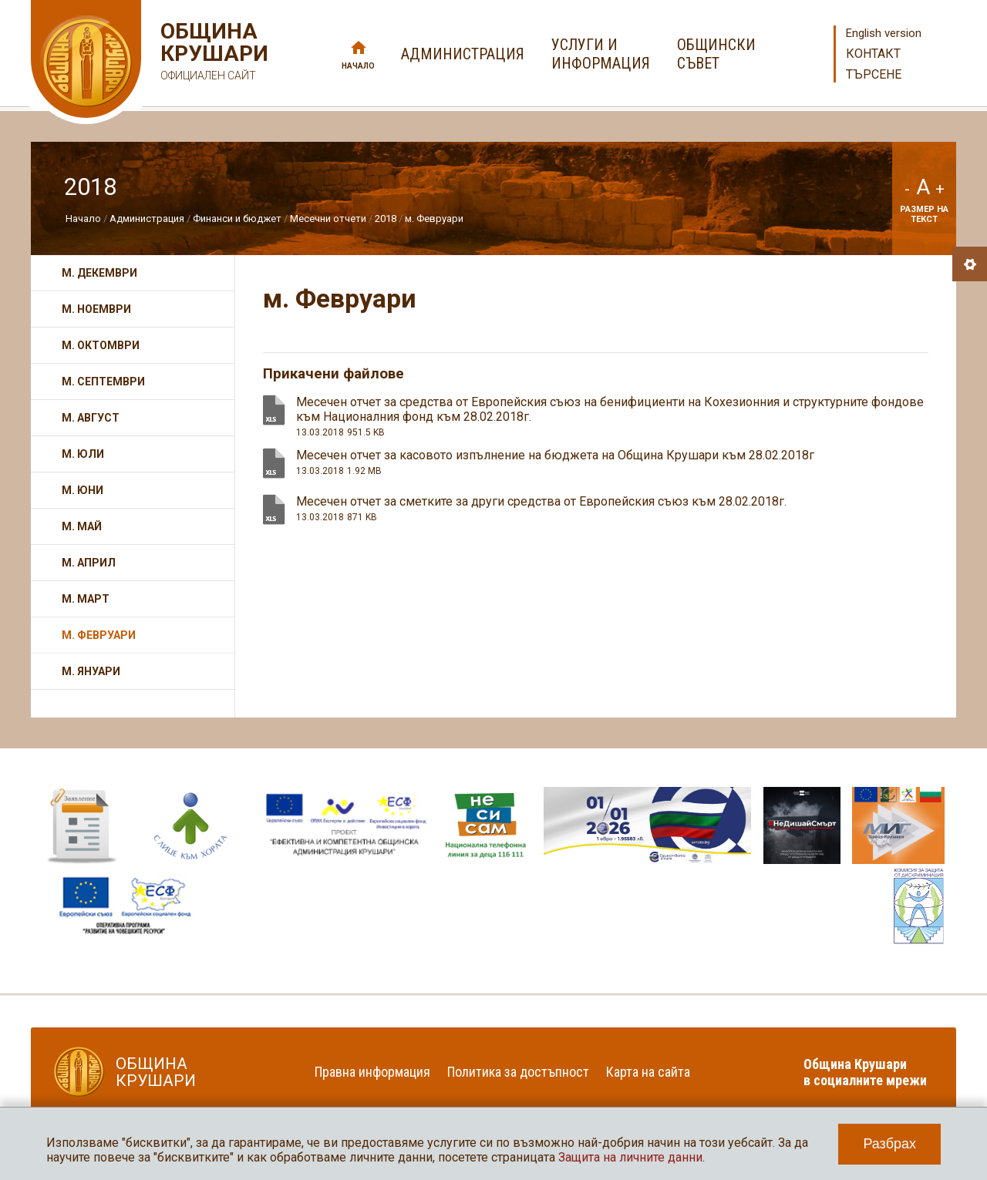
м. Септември (103, 381)
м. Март (85, 599)
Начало (358, 66)
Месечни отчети (328, 218)
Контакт (873, 53)
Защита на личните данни (630, 1157)
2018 (385, 218)
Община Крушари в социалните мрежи (865, 1072)
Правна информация (372, 1072)
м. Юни (82, 490)
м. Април (89, 562)
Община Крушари (212, 53)
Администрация (146, 218)
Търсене (873, 74)
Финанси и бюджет (237, 218)
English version (883, 33)
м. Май (82, 526)
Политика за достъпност (518, 1072)
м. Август (91, 418)
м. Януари (91, 671)
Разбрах (889, 1143)
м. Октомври (101, 345)
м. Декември (99, 273)
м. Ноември (96, 309)
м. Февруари (434, 218)
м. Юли (83, 454)
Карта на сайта (648, 1072)
